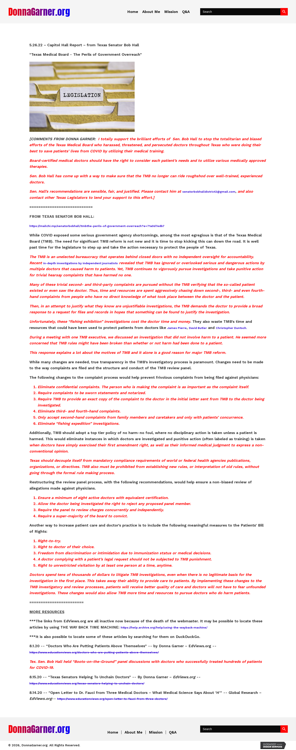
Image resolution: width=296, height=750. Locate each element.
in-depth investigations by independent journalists (80, 263)
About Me (133, 732)
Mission (156, 732)
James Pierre (177, 328)
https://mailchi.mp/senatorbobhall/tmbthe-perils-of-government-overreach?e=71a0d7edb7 (96, 226)
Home (112, 732)
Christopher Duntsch (231, 328)
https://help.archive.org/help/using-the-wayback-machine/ (164, 627)
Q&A (173, 732)
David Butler (198, 328)
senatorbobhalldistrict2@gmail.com (208, 191)
